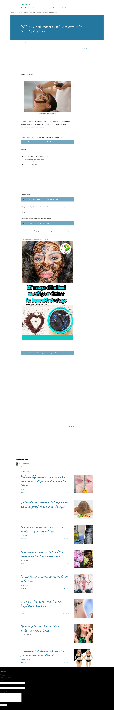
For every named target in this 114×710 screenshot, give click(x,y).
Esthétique (54, 7)
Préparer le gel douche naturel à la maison (39, 223)
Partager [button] (85, 48)
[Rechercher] (90, 4)
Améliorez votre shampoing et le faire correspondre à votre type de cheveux (48, 353)
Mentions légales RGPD (8, 670)
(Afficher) (30, 74)
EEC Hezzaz (26, 4)
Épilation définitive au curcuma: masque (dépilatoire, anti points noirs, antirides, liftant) (44, 481)
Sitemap (3, 672)
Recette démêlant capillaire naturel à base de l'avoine (42, 142)
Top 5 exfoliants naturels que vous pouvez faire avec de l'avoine (44, 199)
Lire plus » (66, 492)
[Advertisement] (47, 57)
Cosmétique (64, 7)
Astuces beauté (24, 7)
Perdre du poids (43, 7)
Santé (33, 7)
